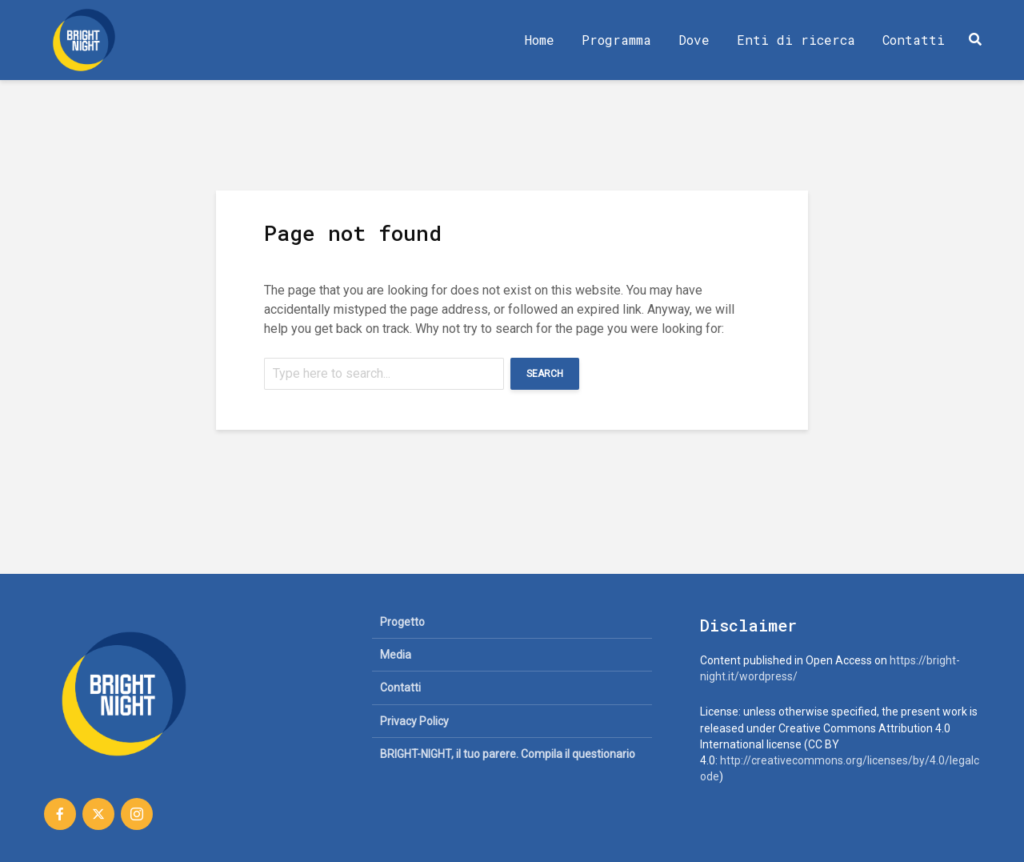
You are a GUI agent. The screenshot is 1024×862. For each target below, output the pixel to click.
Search (544, 373)
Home (539, 39)
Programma (616, 39)
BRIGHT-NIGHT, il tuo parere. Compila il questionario (507, 754)
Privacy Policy (414, 721)
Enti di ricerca (796, 39)
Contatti (913, 39)
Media (395, 654)
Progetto (402, 621)
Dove (694, 39)
